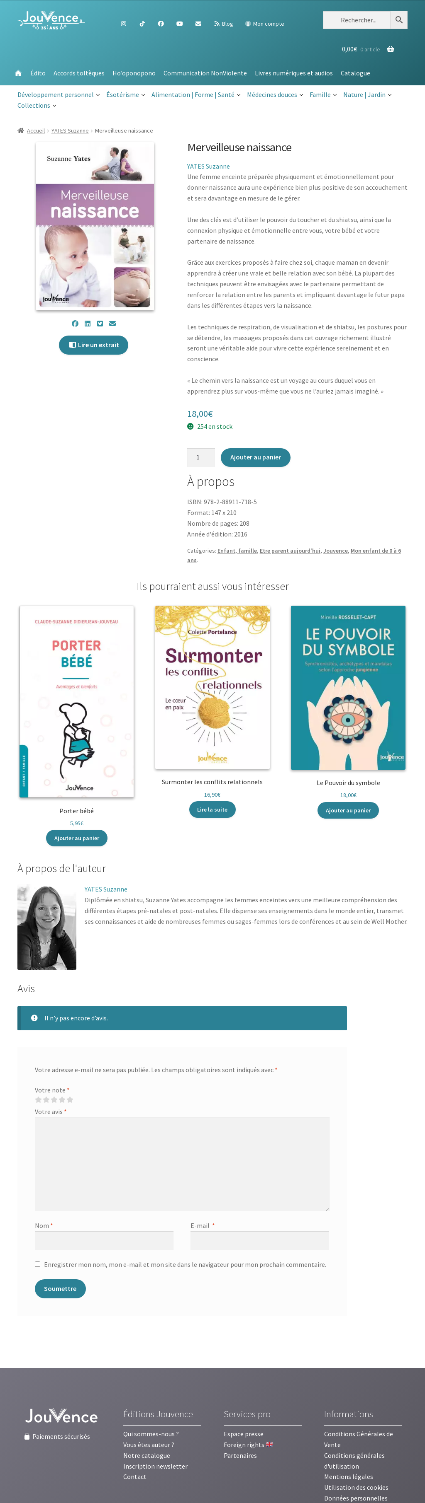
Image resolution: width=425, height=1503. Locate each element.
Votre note (52, 1090)
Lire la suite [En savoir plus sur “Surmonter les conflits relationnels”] (212, 809)
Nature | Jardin (367, 94)
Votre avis (51, 1111)
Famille (323, 94)
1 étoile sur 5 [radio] (38, 1100)
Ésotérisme (125, 94)
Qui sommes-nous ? (151, 1434)
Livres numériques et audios (294, 73)
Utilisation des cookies (356, 1487)
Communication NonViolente (205, 73)
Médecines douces (275, 94)
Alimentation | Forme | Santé (196, 94)
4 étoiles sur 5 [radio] (62, 1100)
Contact (135, 1476)
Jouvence (335, 550)
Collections (36, 105)
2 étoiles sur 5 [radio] (46, 1100)
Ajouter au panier (255, 457)
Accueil (36, 130)
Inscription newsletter (155, 1466)
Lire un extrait (93, 345)
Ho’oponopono (134, 73)
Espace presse (244, 1434)
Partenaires (240, 1455)
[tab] (61, 868)
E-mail (203, 1225)
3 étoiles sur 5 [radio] (54, 1100)
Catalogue (355, 73)
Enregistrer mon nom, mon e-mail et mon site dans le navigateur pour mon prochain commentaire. (185, 1264)
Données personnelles (356, 1498)
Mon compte (264, 23)
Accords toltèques (79, 73)
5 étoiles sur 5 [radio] (69, 1100)
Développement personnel (58, 94)
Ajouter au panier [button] (76, 838)
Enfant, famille (237, 550)
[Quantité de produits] (201, 457)
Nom (44, 1225)
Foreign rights (248, 1444)
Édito (38, 73)
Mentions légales (348, 1476)
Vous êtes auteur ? (148, 1444)
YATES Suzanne (70, 130)
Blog (223, 23)
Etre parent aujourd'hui (290, 550)
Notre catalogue (146, 1455)
